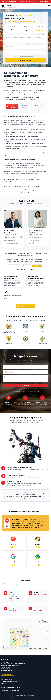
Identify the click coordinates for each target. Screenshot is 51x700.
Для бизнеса (37, 266)
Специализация (15, 266)
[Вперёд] (47, 227)
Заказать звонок (38, 610)
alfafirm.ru (32, 697)
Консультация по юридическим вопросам (21, 74)
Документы (32, 269)
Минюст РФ (4, 683)
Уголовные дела (20, 269)
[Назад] (3, 227)
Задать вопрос (11, 106)
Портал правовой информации (9, 681)
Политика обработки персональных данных (12, 690)
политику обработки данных (26, 56)
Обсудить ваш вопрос (25, 306)
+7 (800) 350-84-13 (28, 1)
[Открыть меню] (49, 6)
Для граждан (26, 266)
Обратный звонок (44, 1)
